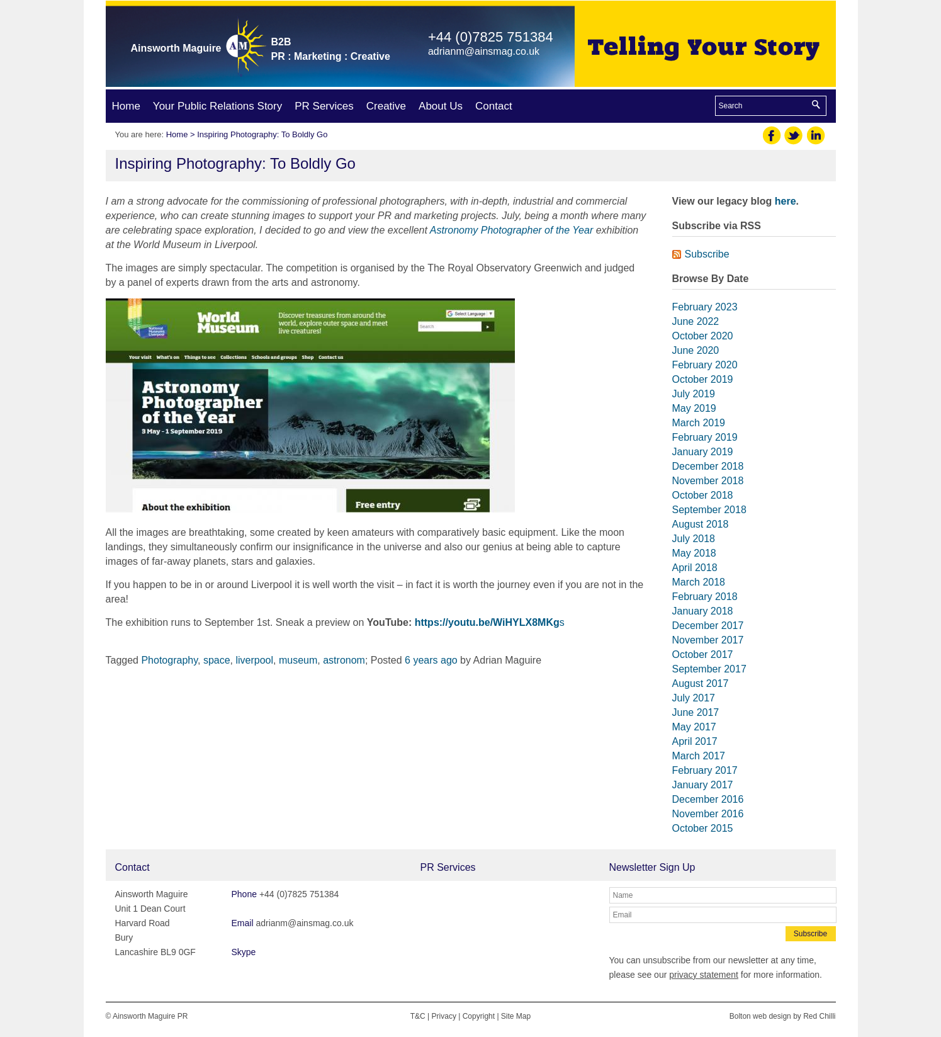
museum (298, 660)
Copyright (479, 1016)
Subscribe (707, 254)
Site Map (516, 1016)
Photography (169, 660)
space (216, 660)
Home (126, 106)
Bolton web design (760, 1016)
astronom (344, 660)
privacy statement (703, 975)
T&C (417, 1016)
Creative (386, 106)
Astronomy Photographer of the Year (511, 230)
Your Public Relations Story (217, 106)
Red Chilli (819, 1016)
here (785, 201)
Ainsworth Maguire (176, 48)
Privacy (444, 1016)
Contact (493, 106)
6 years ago (431, 660)
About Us (441, 106)
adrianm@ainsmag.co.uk (483, 51)
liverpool (254, 660)
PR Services (324, 106)
